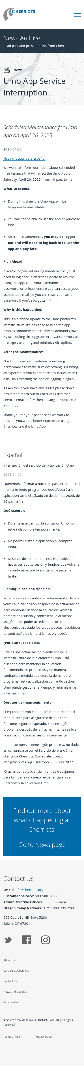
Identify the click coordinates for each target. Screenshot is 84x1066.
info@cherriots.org (29, 889)
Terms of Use (11, 1036)
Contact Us (10, 981)
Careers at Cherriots (16, 970)
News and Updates (15, 991)
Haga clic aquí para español (24, 158)
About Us (9, 960)
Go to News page (42, 844)
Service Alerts (12, 1002)
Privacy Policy (44, 1036)
